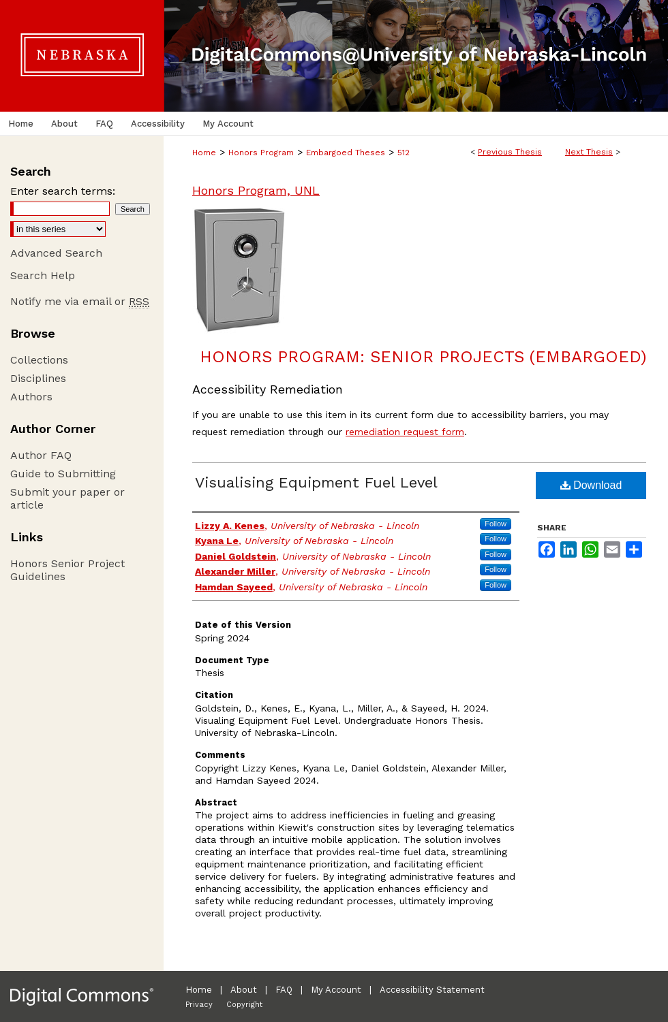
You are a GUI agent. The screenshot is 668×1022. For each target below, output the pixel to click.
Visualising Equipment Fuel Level (316, 482)
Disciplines (38, 378)
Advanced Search (56, 252)
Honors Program (261, 152)
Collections (39, 359)
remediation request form (405, 431)
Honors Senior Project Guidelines (67, 570)
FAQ (283, 990)
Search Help (42, 275)
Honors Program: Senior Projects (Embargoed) (423, 356)
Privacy (199, 1004)
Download (591, 485)
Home (204, 152)
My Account (336, 990)
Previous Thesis (510, 152)
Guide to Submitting (63, 473)
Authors (31, 396)
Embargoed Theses (345, 152)
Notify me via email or (79, 301)
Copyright (244, 1004)
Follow (495, 524)
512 (403, 152)
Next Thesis (589, 152)
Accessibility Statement (432, 990)
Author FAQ (41, 455)
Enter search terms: (62, 191)
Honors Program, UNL (256, 190)
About (243, 990)
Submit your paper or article (67, 498)
